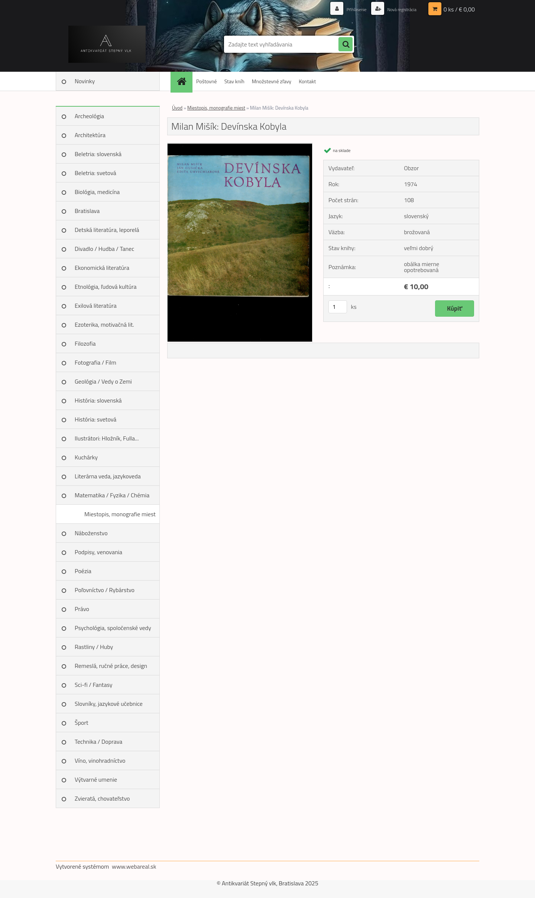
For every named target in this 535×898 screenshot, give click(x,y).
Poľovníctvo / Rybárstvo (104, 589)
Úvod (177, 108)
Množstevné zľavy (271, 81)
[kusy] (337, 306)
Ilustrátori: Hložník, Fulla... (107, 438)
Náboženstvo (91, 533)
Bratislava (87, 210)
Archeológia (89, 116)
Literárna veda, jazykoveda (108, 476)
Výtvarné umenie (96, 779)
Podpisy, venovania (98, 551)
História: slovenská (98, 400)
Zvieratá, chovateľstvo (102, 798)
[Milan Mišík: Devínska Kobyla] (240, 146)
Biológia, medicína (97, 191)
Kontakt (307, 81)
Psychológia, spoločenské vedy (113, 627)
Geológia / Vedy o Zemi (103, 381)
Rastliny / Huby (94, 646)
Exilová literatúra (96, 305)
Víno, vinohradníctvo (100, 760)
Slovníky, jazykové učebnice (109, 703)
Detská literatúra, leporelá (107, 229)
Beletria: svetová (95, 172)
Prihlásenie (348, 9)
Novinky (85, 81)
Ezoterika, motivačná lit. (104, 324)
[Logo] (107, 44)
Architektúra (90, 134)
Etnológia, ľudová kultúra (106, 286)
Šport (81, 722)
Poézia (83, 570)
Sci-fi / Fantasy (94, 684)
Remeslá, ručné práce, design (111, 665)
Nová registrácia (398, 9)
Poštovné (206, 81)
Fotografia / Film (95, 362)
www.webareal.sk (134, 866)
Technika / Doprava (98, 741)
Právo (82, 608)
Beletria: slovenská (98, 153)
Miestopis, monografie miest (120, 514)
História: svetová (95, 419)
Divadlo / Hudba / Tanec (104, 248)
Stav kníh (234, 81)
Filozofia (85, 343)
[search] (345, 45)
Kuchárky (86, 457)
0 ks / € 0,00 (459, 9)
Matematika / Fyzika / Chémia (112, 495)
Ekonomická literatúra (102, 267)
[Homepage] (183, 81)
